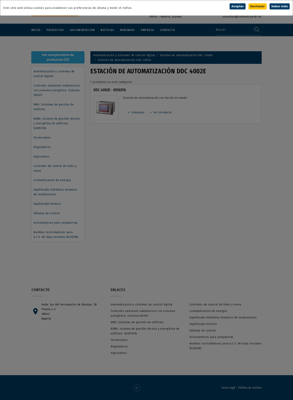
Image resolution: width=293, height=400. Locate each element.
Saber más (279, 6)
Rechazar (257, 6)
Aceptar (237, 6)
